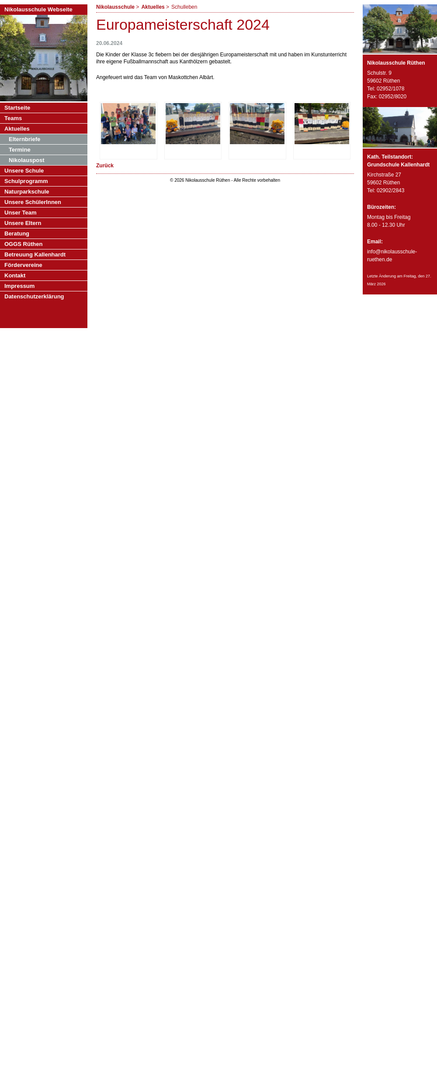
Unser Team (20, 212)
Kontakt (14, 275)
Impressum (19, 286)
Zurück (105, 166)
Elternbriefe (24, 139)
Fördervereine (23, 265)
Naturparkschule (26, 191)
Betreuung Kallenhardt (35, 254)
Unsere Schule (24, 170)
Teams (13, 118)
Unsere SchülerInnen (32, 202)
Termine (20, 149)
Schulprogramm (26, 181)
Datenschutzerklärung (34, 296)
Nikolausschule (115, 7)
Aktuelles (152, 7)
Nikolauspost (27, 160)
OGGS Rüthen (23, 244)
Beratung (16, 233)
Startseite (17, 107)
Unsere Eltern (23, 223)
